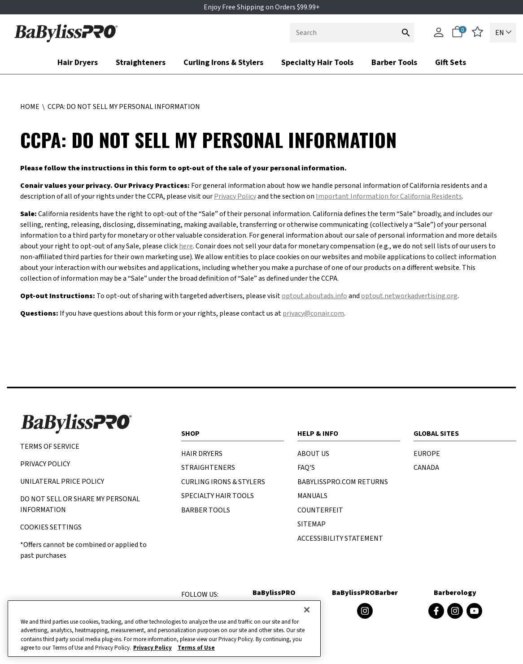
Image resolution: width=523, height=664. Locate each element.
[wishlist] (477, 35)
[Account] (438, 36)
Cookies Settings (51, 527)
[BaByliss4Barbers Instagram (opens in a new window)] (365, 611)
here (186, 246)
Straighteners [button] (141, 62)
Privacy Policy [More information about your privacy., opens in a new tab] (152, 648)
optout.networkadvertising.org (409, 296)
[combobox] (352, 33)
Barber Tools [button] (394, 62)
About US (313, 454)
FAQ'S (306, 468)
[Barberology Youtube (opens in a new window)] (474, 611)
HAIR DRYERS (201, 454)
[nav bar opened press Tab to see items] (261, 62)
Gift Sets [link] (450, 62)
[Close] (307, 610)
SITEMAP (311, 524)
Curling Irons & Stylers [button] (223, 62)
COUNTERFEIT (320, 510)
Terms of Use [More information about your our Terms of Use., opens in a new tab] (196, 648)
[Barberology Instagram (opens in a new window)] (455, 611)
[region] (164, 628)
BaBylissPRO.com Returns (342, 482)
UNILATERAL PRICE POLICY (62, 481)
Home (30, 107)
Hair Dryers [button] (77, 62)
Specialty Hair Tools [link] (317, 62)
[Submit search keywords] (406, 32)
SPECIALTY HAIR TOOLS (217, 496)
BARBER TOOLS (205, 510)
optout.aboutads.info (314, 296)
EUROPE (427, 454)
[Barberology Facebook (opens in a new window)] (436, 611)
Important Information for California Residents (389, 196)
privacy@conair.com (313, 313)
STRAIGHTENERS (208, 468)
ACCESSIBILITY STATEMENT (340, 538)
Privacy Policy (235, 196)
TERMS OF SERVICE (49, 446)
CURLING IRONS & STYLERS (223, 482)
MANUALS (312, 496)
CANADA (426, 468)
